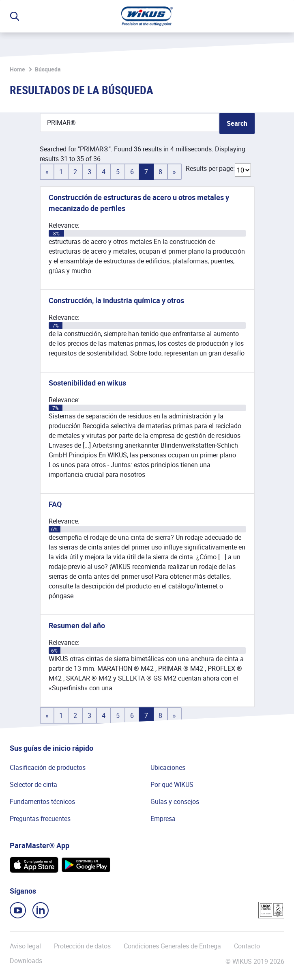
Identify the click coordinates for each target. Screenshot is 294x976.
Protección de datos (82, 946)
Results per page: (210, 168)
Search (237, 123)
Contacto (247, 946)
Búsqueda (48, 69)
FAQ (55, 504)
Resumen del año (77, 625)
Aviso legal (25, 946)
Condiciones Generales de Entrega (172, 946)
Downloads (26, 961)
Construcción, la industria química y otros (116, 300)
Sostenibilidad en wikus (87, 383)
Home (17, 69)
